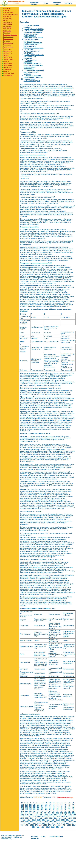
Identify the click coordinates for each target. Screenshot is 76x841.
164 (48, 823)
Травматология (8, 59)
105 (41, 814)
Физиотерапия (7, 67)
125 (26, 818)
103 (31, 814)
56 (65, 808)
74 (26, 811)
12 (57, 802)
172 (31, 825)
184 (43, 827)
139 (38, 820)
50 (42, 808)
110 (65, 814)
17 (22, 804)
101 (21, 814)
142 (53, 820)
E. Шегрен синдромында (34, 29)
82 (57, 811)
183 (38, 827)
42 (65, 806)
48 (34, 808)
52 (50, 808)
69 (61, 809)
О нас (46, 3)
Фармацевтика (7, 65)
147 (21, 821)
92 (41, 813)
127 (36, 818)
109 (60, 814)
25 (53, 804)
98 (65, 813)
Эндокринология (8, 73)
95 (53, 813)
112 (74, 814)
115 (33, 816)
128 (41, 818)
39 (53, 806)
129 (45, 818)
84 (65, 811)
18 (26, 804)
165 (53, 823)
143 (57, 820)
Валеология (7, 16)
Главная (34, 836)
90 (33, 813)
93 (45, 813)
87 (22, 813)
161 (33, 823)
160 (29, 823)
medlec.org (18, 837)
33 (30, 806)
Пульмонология (8, 47)
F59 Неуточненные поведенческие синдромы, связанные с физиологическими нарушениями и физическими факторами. (33, 43)
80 (50, 811)
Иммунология (7, 25)
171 (26, 825)
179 (63, 825)
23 (46, 804)
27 (61, 804)
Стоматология (7, 53)
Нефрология (7, 31)
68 (57, 809)
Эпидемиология (8, 75)
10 (50, 802)
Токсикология (7, 57)
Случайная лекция (34, 3)
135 (74, 818)
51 (46, 808)
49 (38, 808)
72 (73, 809)
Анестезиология (8, 12)
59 (22, 809)
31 (22, 806)
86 (73, 811)
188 (62, 827)
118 (48, 816)
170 (22, 825)
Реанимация (7, 49)
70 (65, 809)
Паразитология (8, 39)
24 (50, 804)
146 (72, 820)
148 (26, 821)
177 (54, 825)
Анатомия (6, 10)
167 (62, 823)
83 (61, 811)
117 (43, 816)
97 (61, 813)
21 (38, 804)
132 (60, 818)
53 (53, 808)
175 (44, 825)
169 (72, 823)
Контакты (68, 3)
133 (65, 818)
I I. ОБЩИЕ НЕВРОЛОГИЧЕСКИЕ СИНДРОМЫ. (32, 51)
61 (30, 809)
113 (24, 816)
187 (57, 827)
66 (50, 809)
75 (30, 811)
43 (69, 806)
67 (53, 809)
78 (42, 811)
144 (62, 820)
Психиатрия (7, 45)
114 (29, 816)
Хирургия (6, 71)
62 (34, 809)
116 (38, 816)
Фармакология (7, 63)
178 (59, 825)
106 (45, 814)
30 (73, 804)
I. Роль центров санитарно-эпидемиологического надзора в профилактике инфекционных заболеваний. (33, 64)
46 (26, 808)
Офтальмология (8, 37)
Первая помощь (8, 43)
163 (43, 823)
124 (21, 818)
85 (69, 811)
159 (24, 823)
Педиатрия (6, 41)
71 (69, 809)
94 (49, 813)
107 (50, 814)
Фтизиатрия (7, 69)
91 (37, 813)
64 (42, 809)
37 (46, 806)
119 (53, 816)
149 (31, 821)
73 (22, 811)
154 (55, 821)
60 (26, 809)
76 (34, 811)
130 (50, 818)
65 (46, 809)
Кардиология (7, 27)
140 (43, 820)
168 (67, 823)
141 (48, 820)
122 (67, 816)
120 (57, 816)
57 (69, 808)
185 (47, 827)
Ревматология (7, 51)
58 (73, 808)
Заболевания (7, 22)
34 (34, 806)
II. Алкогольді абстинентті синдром (32, 80)
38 (50, 806)
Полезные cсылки (57, 3)
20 (34, 804)
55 (61, 808)
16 (73, 802)
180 (68, 825)
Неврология (7, 29)
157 (69, 821)
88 (25, 813)
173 (36, 825)
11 (54, 802)
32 (26, 806)
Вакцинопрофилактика (10, 14)
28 (65, 804)
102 (26, 814)
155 (60, 821)
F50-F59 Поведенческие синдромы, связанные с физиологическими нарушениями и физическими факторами (33, 34)
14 (65, 802)
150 (36, 821)
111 (69, 814)
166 (57, 823)
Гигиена (5, 20)
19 (30, 804)
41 (61, 806)
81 (53, 811)
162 (38, 823)
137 (29, 820)
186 (52, 827)
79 (46, 811)
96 (57, 813)
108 (55, 814)
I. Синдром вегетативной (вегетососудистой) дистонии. (34, 72)
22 (42, 804)
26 (57, 804)
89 (29, 813)
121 (62, 816)
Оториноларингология (10, 35)
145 (67, 820)
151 (41, 821)
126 (31, 818)
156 (65, 821)
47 (30, 808)
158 (74, 821)
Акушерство (7, 8)
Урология (6, 61)
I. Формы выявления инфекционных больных (33, 76)
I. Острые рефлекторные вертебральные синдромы (34, 56)
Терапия (5, 55)
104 (36, 814)
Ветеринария (7, 18)
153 (50, 821)
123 (72, 816)
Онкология (6, 33)
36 (42, 806)
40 (57, 806)
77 (38, 811)
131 (55, 818)
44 (73, 806)
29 (69, 804)
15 (69, 802)
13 (61, 802)
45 (22, 808)
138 (33, 820)
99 (69, 813)
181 (73, 825)
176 (49, 825)
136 (24, 820)
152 (45, 821)
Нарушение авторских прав (65, 797)
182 (33, 827)
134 (69, 818)
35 (38, 806)
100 (73, 813)
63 (38, 809)
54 (57, 808)
